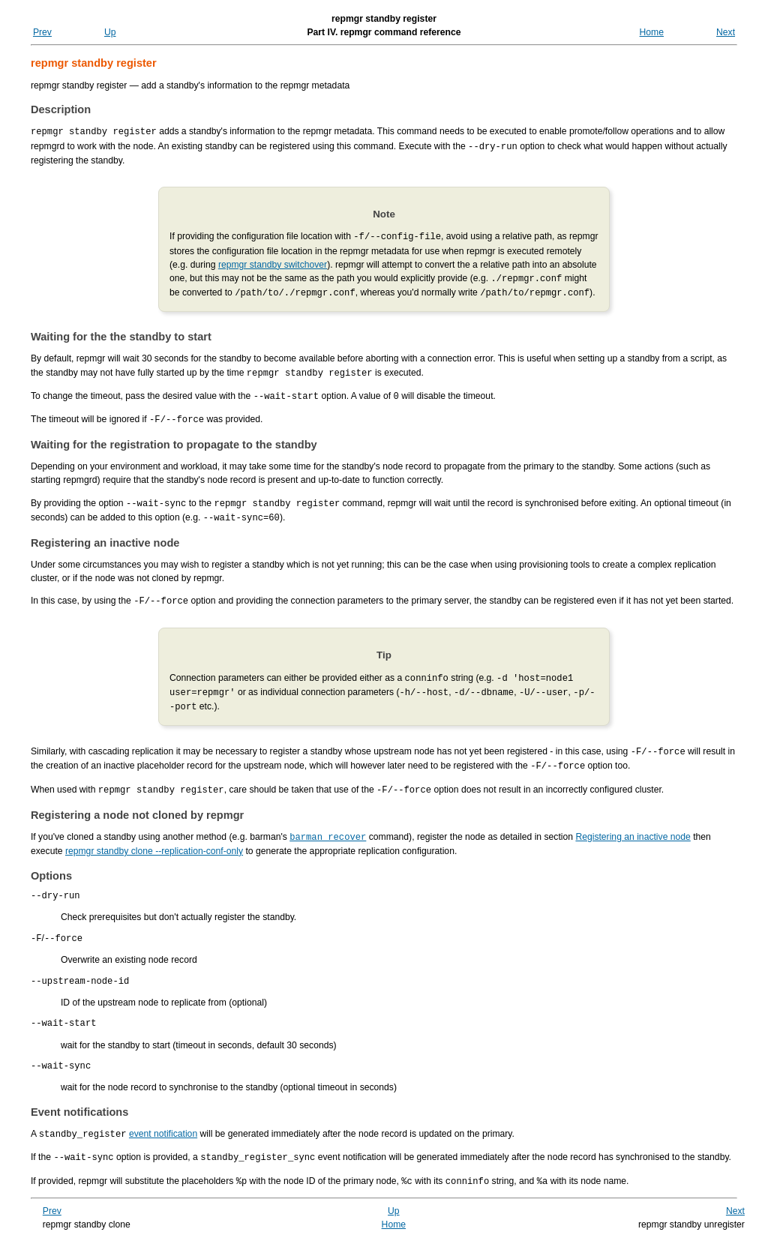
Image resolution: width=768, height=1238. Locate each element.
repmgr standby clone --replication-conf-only (154, 837)
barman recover (328, 823)
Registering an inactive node (632, 824)
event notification (163, 1131)
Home (652, 32)
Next (725, 32)
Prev (42, 32)
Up (110, 32)
